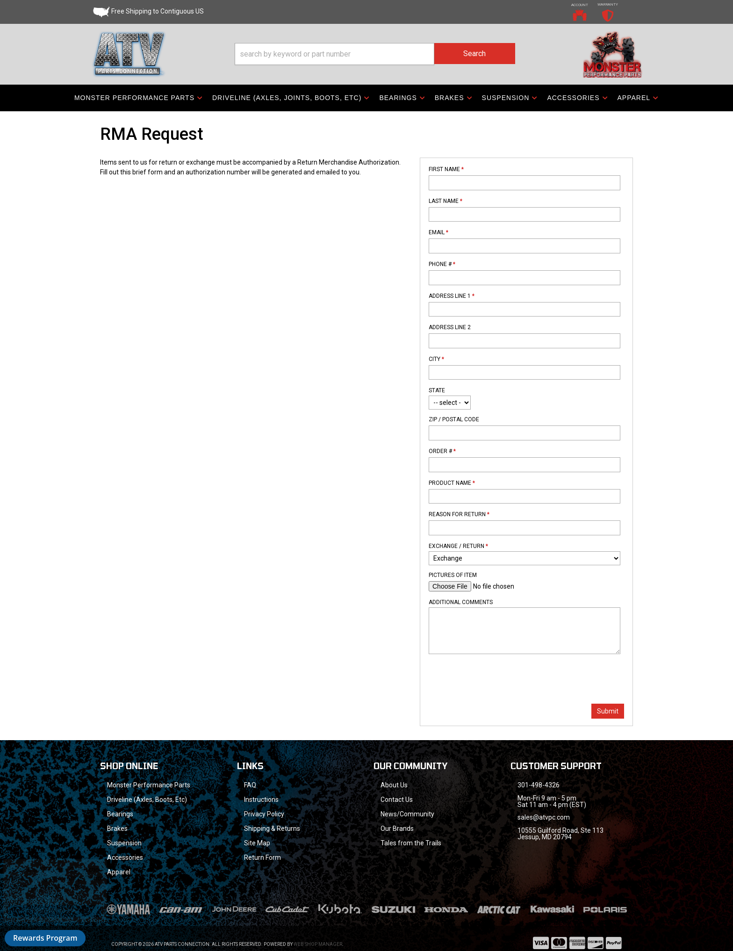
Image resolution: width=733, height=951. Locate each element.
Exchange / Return (458, 546)
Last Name (445, 201)
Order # (442, 451)
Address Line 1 (451, 296)
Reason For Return (459, 514)
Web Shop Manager (318, 944)
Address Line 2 (450, 327)
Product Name (452, 483)
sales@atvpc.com (543, 817)
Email (438, 232)
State (437, 390)
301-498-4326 (538, 785)
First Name (446, 169)
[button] (375, 54)
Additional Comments (461, 602)
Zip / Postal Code (454, 419)
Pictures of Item (453, 575)
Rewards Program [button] (45, 938)
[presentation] (500, 680)
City (436, 359)
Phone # (442, 264)
